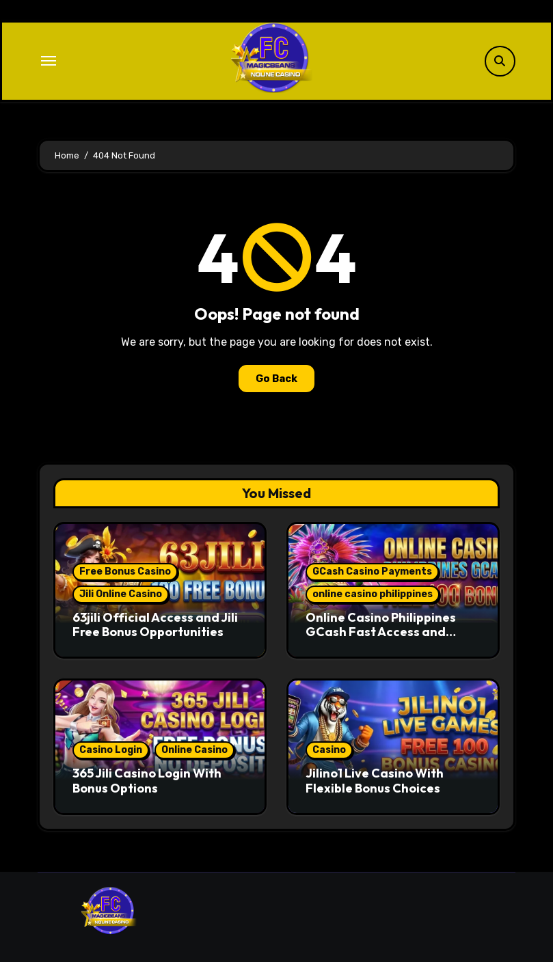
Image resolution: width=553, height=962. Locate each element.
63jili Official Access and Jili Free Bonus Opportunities (155, 624)
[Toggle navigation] (48, 61)
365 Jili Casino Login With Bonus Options (146, 780)
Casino (329, 750)
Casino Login (110, 750)
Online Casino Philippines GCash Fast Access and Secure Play (381, 632)
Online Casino (194, 750)
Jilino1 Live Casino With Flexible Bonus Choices (375, 780)
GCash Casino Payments (372, 571)
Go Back (276, 378)
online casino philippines (372, 594)
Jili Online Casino (120, 594)
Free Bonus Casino (125, 571)
